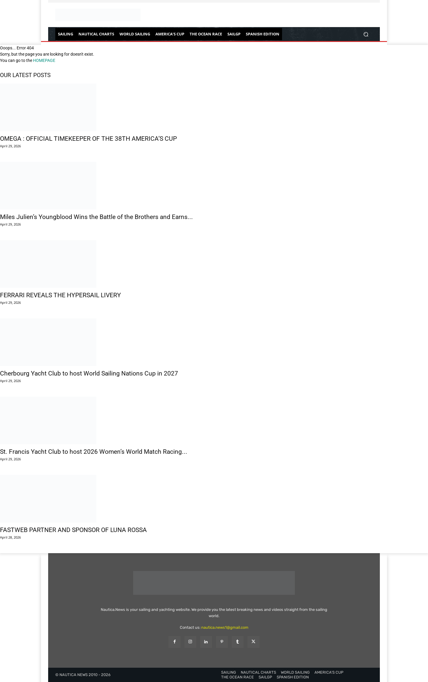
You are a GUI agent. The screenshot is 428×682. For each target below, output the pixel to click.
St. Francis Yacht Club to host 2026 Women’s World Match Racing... (93, 451)
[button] (366, 34)
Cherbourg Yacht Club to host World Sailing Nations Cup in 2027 (89, 373)
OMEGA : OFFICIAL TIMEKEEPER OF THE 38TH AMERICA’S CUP (88, 138)
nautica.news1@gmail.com (224, 627)
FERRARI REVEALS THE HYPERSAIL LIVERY (60, 295)
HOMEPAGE (44, 60)
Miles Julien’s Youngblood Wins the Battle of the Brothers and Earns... (96, 216)
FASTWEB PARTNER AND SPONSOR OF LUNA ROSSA (73, 530)
